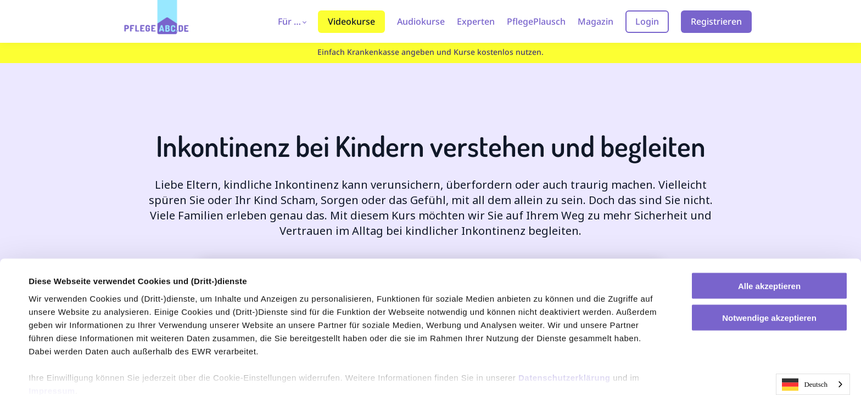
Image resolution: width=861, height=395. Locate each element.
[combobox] (813, 384)
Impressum (52, 344)
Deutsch (805, 384)
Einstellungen (56, 373)
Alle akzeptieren (769, 239)
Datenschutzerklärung (564, 331)
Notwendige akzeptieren (769, 271)
